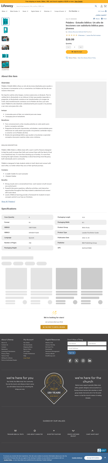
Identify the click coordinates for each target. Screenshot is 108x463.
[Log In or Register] (101, 6)
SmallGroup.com (50, 356)
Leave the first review (93, 35)
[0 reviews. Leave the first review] (75, 35)
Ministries (48, 11)
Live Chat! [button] (26, 358)
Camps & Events (60, 11)
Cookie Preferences (29, 353)
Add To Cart (77, 52)
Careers (3, 347)
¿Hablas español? (101, 15)
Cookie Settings (77, 458)
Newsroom (4, 349)
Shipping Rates (27, 347)
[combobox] (56, 6)
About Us (4, 342)
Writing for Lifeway (6, 358)
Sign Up (71, 353)
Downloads (48, 349)
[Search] (95, 6)
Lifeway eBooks (50, 353)
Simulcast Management (52, 351)
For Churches (74, 11)
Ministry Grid (49, 342)
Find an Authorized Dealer (9, 360)
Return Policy (27, 349)
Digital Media (36, 11)
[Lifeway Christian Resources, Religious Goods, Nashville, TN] (102, 450)
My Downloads (27, 345)
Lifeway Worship (50, 345)
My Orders (26, 342)
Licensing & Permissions (8, 351)
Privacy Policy (5, 353)
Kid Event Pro (49, 347)
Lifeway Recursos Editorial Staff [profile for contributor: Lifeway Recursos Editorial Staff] (77, 32)
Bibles (4, 11)
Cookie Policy (8, 460)
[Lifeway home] (7, 6)
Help (24, 356)
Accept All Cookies (93, 458)
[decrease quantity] (68, 47)
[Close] (105, 458)
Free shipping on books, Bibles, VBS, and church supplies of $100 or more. (54, 1)
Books (25, 11)
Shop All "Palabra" (8, 201)
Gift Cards (26, 351)
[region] (54, 458)
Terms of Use (5, 356)
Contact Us (4, 345)
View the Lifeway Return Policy (87, 58)
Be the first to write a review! (54, 327)
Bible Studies (15, 11)
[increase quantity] (80, 47)
